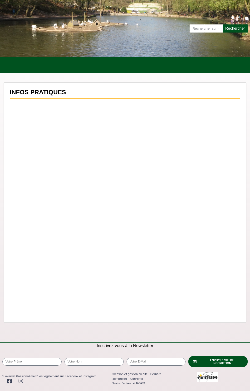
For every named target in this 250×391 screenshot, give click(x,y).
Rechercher (235, 28)
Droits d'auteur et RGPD (128, 383)
